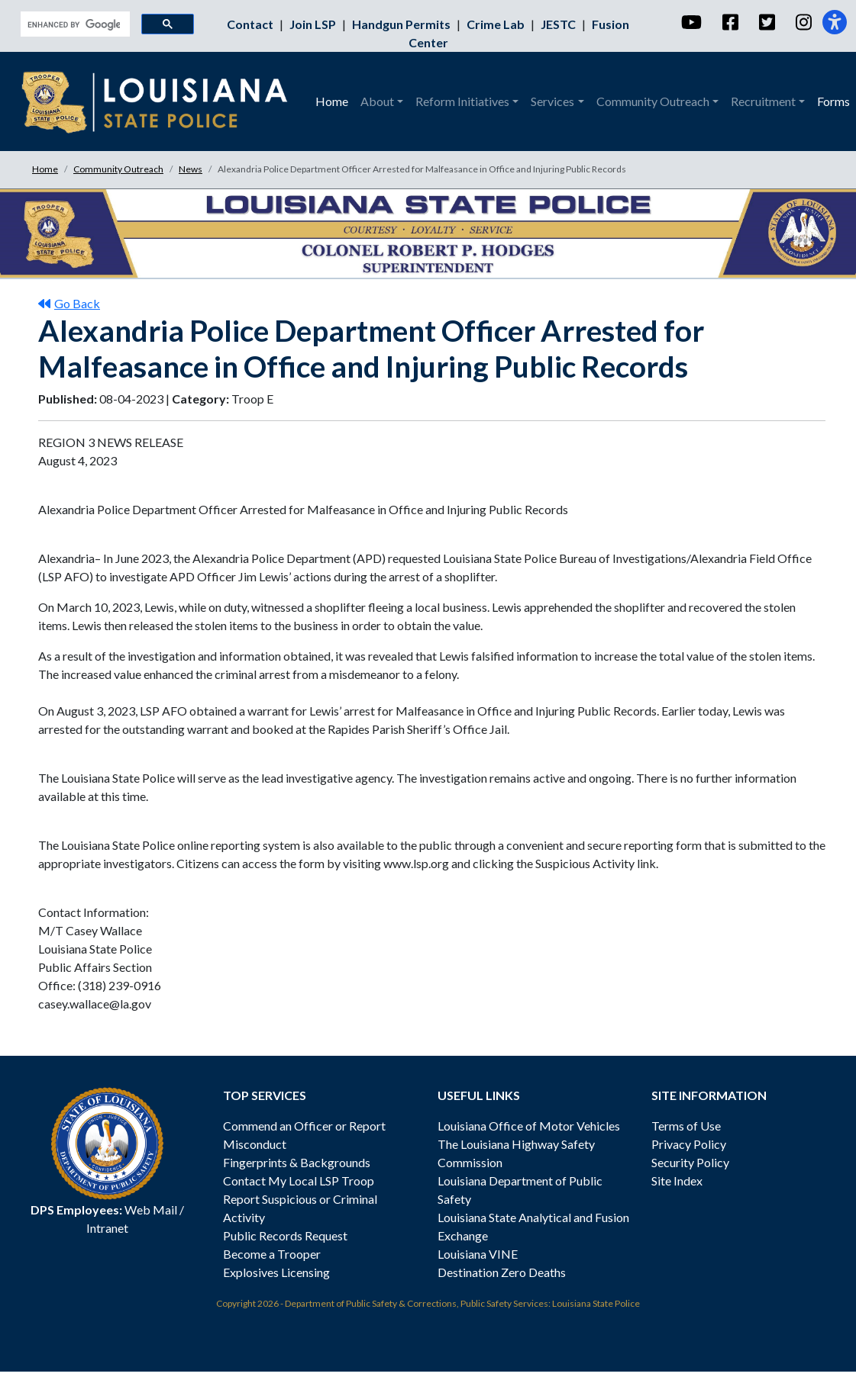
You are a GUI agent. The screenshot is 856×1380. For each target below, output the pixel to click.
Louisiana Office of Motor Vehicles (529, 1125)
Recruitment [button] (763, 101)
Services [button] (552, 101)
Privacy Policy (688, 1144)
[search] (73, 24)
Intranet (107, 1228)
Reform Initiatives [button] (462, 101)
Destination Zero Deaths (502, 1272)
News (190, 169)
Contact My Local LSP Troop (298, 1180)
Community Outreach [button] (652, 101)
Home (331, 101)
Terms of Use (686, 1125)
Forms (833, 101)
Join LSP (313, 24)
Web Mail (150, 1209)
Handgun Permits (402, 24)
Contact (251, 24)
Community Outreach (118, 169)
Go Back (69, 303)
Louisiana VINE (478, 1254)
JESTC (559, 24)
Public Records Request (285, 1235)
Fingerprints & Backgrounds (296, 1162)
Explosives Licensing (276, 1272)
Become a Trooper (272, 1254)
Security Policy (690, 1162)
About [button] (377, 101)
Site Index (677, 1180)
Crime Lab (497, 24)
